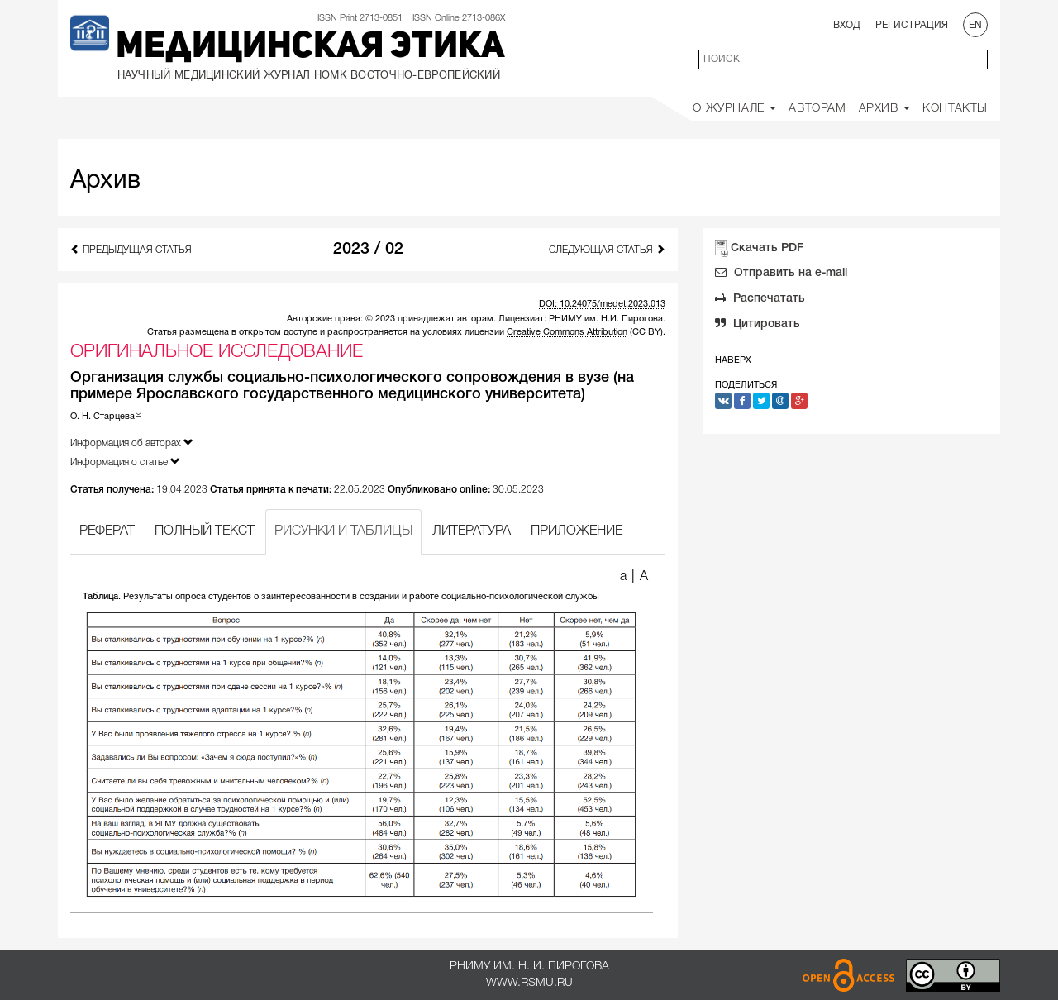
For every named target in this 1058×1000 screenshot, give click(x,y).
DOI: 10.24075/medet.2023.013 (602, 304)
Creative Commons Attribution (567, 332)
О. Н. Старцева (105, 416)
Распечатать (760, 300)
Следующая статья (607, 249)
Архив (885, 108)
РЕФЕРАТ (107, 531)
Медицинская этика (310, 48)
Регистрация (911, 25)
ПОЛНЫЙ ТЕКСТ (205, 531)
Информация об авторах (131, 442)
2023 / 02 (368, 249)
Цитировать (757, 325)
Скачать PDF (767, 248)
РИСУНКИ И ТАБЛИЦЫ (343, 531)
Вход (846, 25)
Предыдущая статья (131, 249)
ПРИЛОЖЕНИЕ (576, 531)
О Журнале (734, 108)
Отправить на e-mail (781, 274)
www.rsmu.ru (529, 983)
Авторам (817, 108)
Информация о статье (125, 461)
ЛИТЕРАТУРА (471, 531)
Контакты (955, 108)
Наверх (733, 360)
